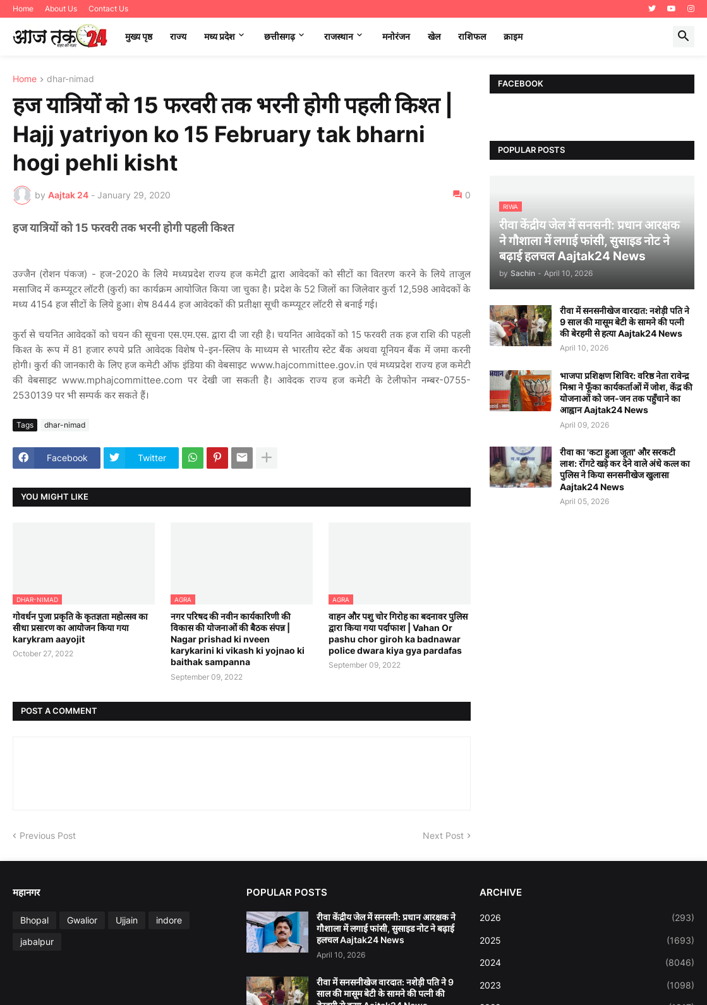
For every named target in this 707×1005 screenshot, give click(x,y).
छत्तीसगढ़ (279, 36)
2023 (587, 985)
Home (23, 8)
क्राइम (513, 36)
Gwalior (82, 920)
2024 (587, 962)
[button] (683, 36)
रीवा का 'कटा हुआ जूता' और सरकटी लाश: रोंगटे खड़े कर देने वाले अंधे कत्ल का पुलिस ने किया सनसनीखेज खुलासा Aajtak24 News (625, 469)
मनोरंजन (396, 36)
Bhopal (34, 920)
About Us (61, 8)
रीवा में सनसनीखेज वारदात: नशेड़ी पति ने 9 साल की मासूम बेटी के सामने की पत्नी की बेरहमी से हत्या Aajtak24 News (624, 322)
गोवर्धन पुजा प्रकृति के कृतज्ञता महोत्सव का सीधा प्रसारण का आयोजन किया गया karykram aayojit (80, 627)
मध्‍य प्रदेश (219, 36)
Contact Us (108, 8)
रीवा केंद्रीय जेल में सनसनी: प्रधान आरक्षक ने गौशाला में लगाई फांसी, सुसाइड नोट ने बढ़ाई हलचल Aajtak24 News (386, 928)
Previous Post (48, 835)
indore (169, 920)
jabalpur (37, 941)
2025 (587, 940)
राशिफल (472, 36)
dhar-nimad (70, 79)
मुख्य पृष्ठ (138, 36)
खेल (434, 36)
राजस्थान (338, 36)
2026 (587, 918)
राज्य (178, 36)
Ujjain (127, 920)
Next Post (443, 835)
